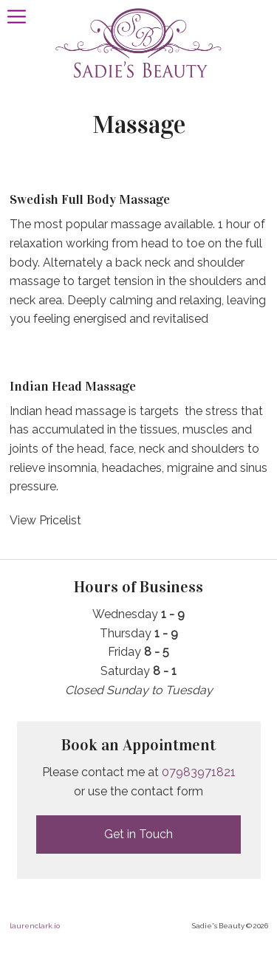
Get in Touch (138, 834)
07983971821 (199, 772)
